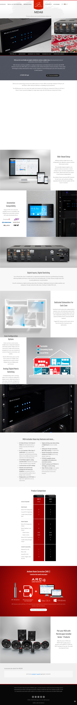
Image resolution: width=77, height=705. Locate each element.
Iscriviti (38, 674)
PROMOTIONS (28, 4)
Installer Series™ (67, 642)
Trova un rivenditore (14, 4)
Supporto (48, 4)
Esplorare (56, 4)
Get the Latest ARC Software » (38, 610)
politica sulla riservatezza (38, 703)
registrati (34, 674)
